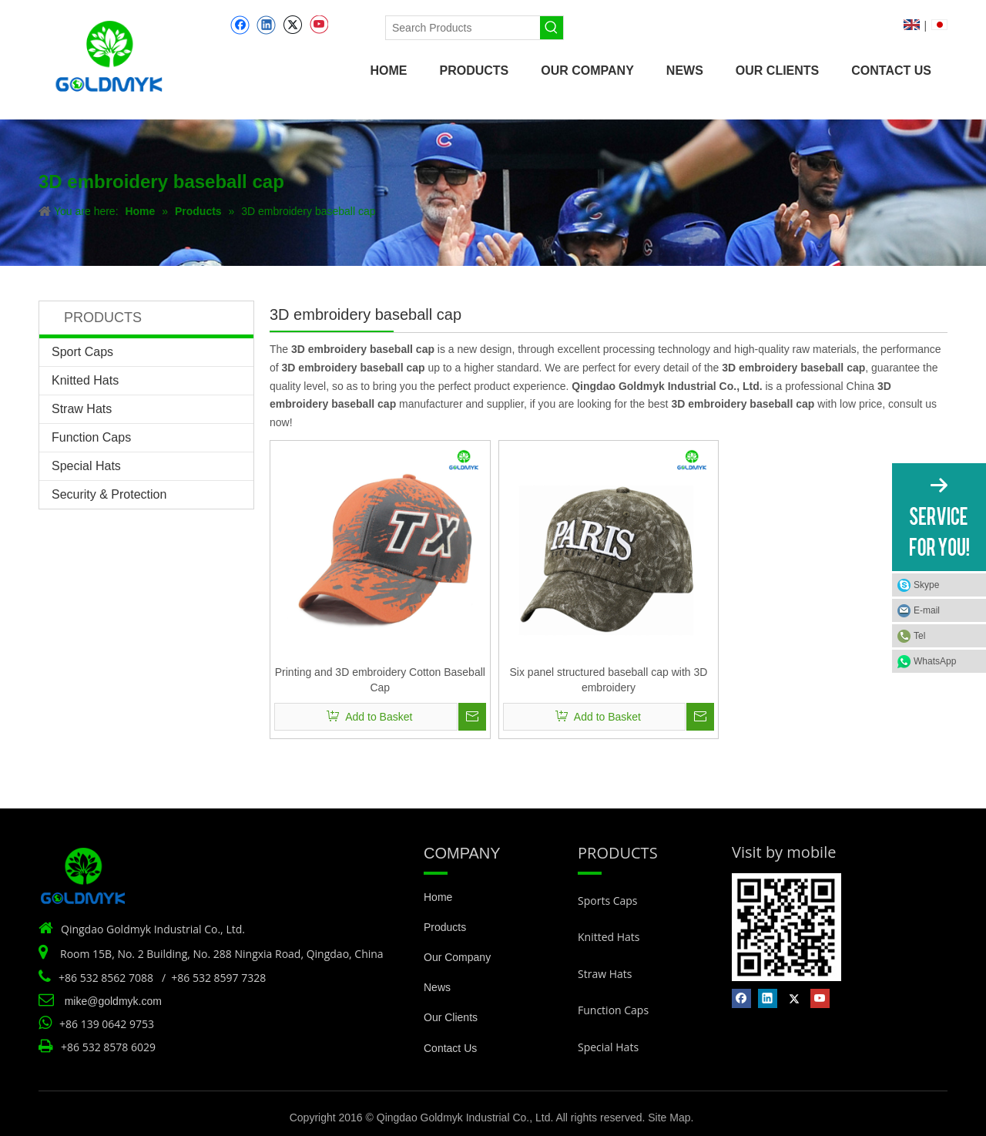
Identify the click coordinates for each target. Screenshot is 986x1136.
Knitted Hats (85, 380)
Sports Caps (608, 900)
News (437, 987)
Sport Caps (82, 351)
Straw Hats (82, 408)
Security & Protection (109, 494)
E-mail (927, 610)
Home (438, 897)
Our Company (457, 957)
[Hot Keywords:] (551, 27)
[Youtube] (318, 25)
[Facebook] (240, 25)
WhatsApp (935, 661)
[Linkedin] (266, 25)
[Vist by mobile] (786, 927)
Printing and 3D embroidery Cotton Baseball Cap (380, 680)
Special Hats (86, 465)
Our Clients (451, 1017)
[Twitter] (292, 25)
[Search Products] (463, 27)
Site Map (669, 1117)
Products (445, 927)
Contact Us (450, 1048)
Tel (919, 635)
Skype (926, 585)
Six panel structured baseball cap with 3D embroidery (609, 680)
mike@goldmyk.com (113, 1001)
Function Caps (91, 437)
